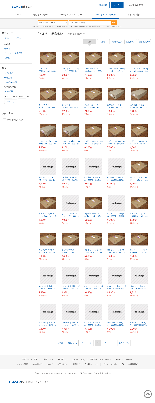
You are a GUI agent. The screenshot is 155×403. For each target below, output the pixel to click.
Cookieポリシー (91, 364)
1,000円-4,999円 (10, 82)
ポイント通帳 (133, 14)
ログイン (117, 5)
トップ (18, 14)
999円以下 (8, 78)
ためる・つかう (40, 14)
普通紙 (7, 49)
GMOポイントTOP (29, 359)
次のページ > (124, 343)
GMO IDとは (63, 359)
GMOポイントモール (106, 14)
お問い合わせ (62, 364)
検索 (114, 23)
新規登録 (103, 5)
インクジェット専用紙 (13, 53)
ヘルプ (130, 5)
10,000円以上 (9, 91)
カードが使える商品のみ (14, 119)
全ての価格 (8, 73)
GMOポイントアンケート (72, 14)
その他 (7, 58)
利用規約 (76, 364)
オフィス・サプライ (12, 38)
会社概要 (133, 364)
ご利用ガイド (47, 359)
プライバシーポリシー (113, 364)
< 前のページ (71, 343)
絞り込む (11, 102)
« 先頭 (60, 343)
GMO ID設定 (139, 5)
